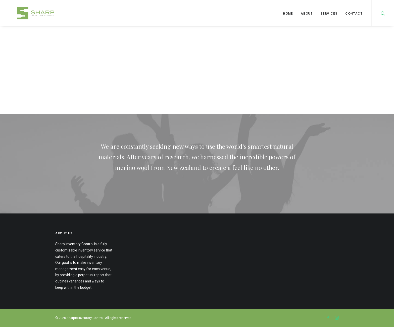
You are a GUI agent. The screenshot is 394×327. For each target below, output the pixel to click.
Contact (353, 13)
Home (288, 13)
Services (329, 13)
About (307, 13)
